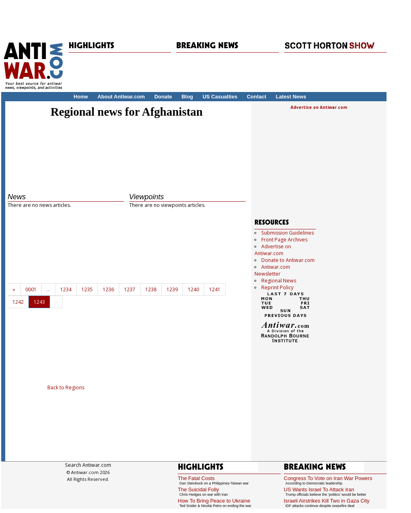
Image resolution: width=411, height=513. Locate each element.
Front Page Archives (284, 239)
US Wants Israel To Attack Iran (319, 489)
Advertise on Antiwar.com (319, 107)
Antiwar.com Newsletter (272, 270)
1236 (108, 289)
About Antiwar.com (121, 97)
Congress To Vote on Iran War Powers (328, 478)
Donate (163, 97)
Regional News (278, 280)
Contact (256, 97)
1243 (39, 301)
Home (80, 97)
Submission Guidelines (287, 232)
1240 (193, 289)
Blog (187, 97)
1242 (18, 301)
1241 (214, 289)
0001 (31, 289)
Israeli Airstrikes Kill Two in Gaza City (327, 501)
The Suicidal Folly (198, 489)
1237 (129, 289)
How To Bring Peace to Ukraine (214, 501)
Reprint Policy (277, 287)
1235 (87, 289)
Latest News (291, 97)
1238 (151, 289)
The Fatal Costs (196, 478)
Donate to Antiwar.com (288, 260)
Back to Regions (65, 387)
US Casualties (220, 97)
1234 (65, 289)
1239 (172, 289)
